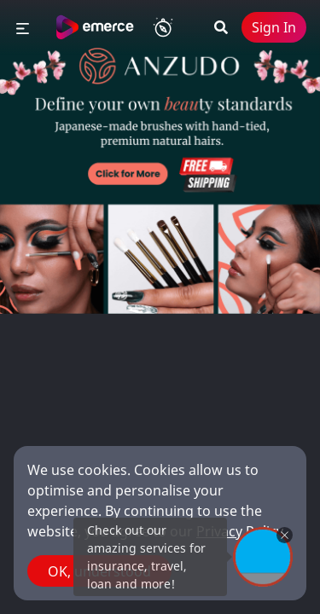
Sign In (274, 27)
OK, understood (99, 571)
